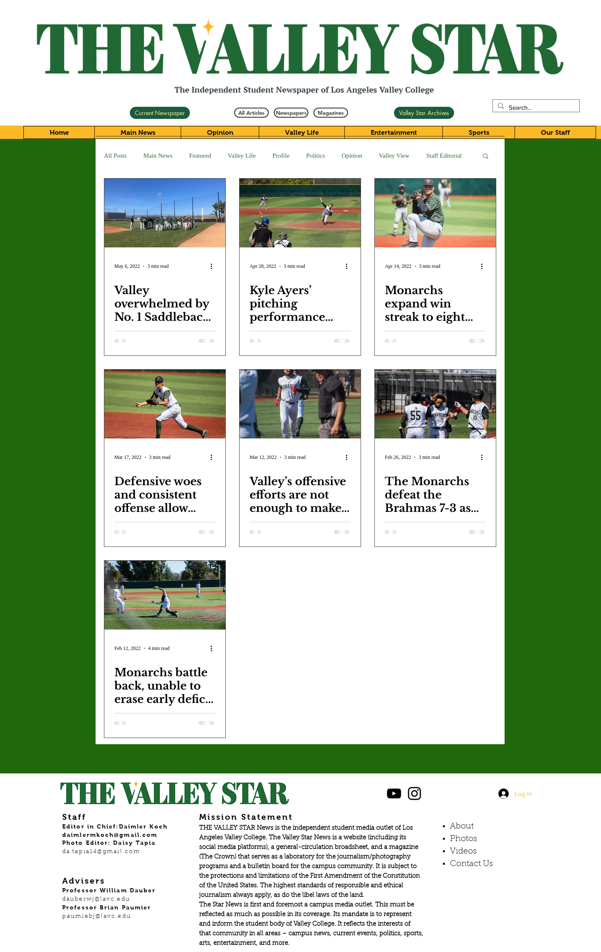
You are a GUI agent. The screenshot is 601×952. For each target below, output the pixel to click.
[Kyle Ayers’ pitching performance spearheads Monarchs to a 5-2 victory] (300, 213)
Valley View (394, 155)
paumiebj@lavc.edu (96, 916)
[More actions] (214, 266)
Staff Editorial (444, 155)
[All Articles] (251, 113)
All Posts (115, 155)
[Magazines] (330, 113)
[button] (486, 156)
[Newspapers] (291, 113)
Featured (200, 155)
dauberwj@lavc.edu (96, 899)
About (462, 826)
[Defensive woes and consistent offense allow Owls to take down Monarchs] (164, 404)
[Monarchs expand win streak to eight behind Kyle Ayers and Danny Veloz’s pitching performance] (435, 213)
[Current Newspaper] (160, 113)
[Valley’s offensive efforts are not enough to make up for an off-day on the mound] (300, 404)
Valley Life (242, 155)
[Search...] (535, 107)
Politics (315, 155)
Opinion (352, 155)
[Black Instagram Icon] (414, 793)
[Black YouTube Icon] (394, 793)
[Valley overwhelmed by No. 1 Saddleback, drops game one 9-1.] (164, 213)
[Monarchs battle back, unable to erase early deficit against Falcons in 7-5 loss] (164, 595)
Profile (281, 155)
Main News (158, 155)
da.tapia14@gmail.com (101, 852)
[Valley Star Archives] (424, 113)
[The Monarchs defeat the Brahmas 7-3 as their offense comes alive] (435, 404)
